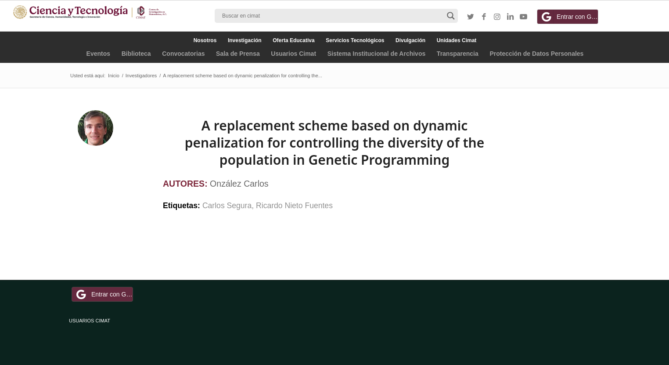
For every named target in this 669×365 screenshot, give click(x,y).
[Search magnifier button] (451, 16)
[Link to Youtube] (523, 17)
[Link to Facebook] (483, 17)
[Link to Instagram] (497, 17)
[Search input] (332, 16)
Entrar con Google (569, 17)
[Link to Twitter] (470, 17)
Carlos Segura (227, 205)
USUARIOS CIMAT (89, 320)
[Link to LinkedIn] (510, 17)
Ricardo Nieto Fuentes (294, 205)
